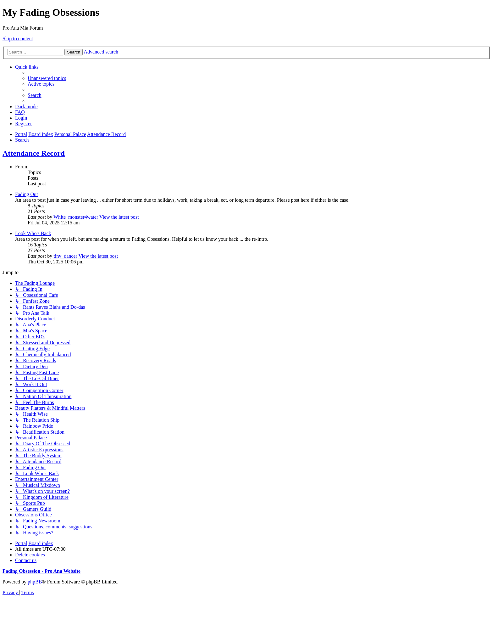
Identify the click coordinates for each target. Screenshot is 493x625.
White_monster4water (75, 217)
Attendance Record (34, 153)
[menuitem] (47, 78)
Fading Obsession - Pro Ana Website (41, 571)
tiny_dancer (65, 256)
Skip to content (18, 38)
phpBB (35, 581)
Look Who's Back (33, 233)
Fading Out (26, 194)
